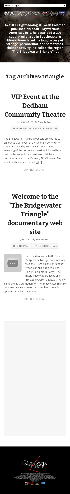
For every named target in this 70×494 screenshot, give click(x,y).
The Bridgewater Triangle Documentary (35, 128)
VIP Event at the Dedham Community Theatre (35, 105)
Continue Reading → (35, 169)
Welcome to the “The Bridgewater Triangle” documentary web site (35, 214)
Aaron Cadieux (45, 122)
